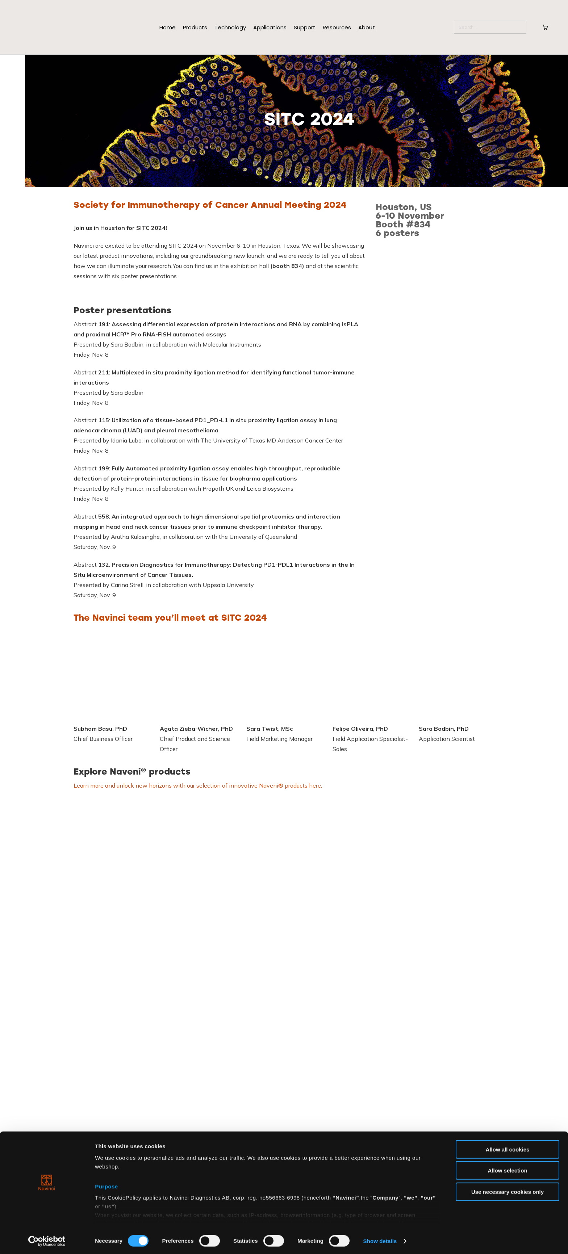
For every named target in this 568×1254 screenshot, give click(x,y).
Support (305, 27)
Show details (380, 1240)
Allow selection (507, 1169)
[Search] (490, 27)
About (366, 27)
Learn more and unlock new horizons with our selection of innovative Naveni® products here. (198, 785)
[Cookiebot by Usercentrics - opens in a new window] (47, 1239)
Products (195, 27)
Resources (337, 27)
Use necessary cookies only (507, 1190)
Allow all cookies (508, 1148)
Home (167, 27)
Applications (270, 27)
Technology (230, 27)
